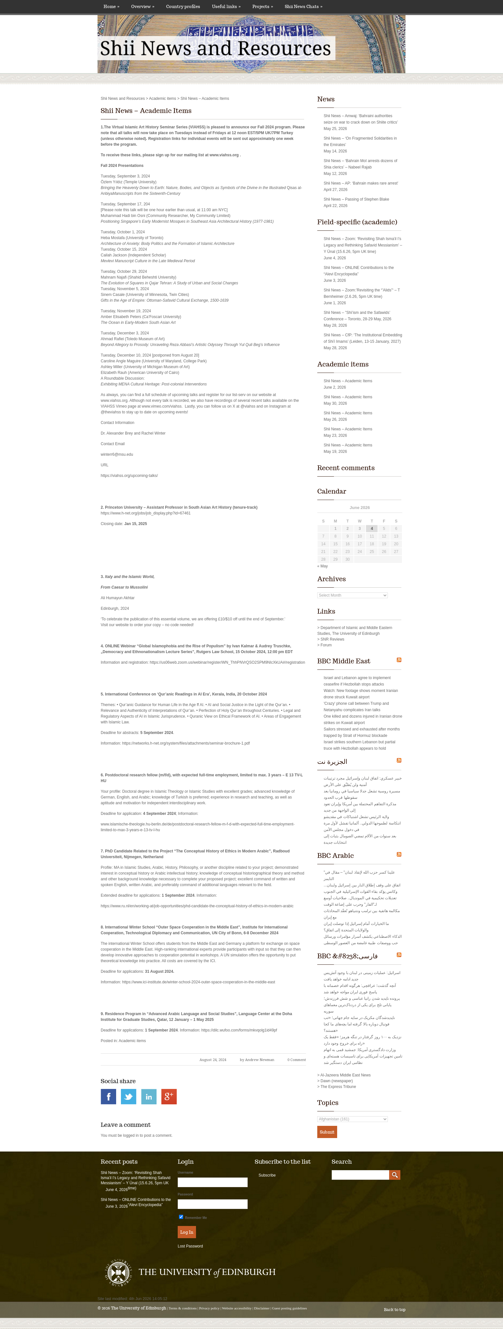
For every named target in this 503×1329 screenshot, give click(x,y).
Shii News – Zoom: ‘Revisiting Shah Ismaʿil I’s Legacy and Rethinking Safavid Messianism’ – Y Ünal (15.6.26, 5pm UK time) (363, 245)
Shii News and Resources (123, 98)
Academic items (162, 98)
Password (185, 1194)
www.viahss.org (224, 155)
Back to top (394, 1309)
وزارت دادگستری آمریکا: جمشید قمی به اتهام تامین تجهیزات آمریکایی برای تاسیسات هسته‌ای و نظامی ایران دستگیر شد (363, 1056)
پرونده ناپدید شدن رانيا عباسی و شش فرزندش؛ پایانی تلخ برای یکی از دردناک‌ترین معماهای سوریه (362, 1005)
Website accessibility (237, 1308)
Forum (326, 645)
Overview (142, 6)
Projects (262, 6)
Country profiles (183, 6)
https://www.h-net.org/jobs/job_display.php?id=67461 (146, 513)
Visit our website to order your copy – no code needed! (147, 625)
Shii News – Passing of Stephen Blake (356, 199)
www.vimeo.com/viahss (162, 406)
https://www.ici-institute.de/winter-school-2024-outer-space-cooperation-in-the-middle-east (198, 982)
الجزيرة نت (332, 761)
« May (322, 566)
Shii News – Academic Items (146, 111)
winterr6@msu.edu (117, 454)
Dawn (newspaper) (336, 1081)
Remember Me (193, 1217)
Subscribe (267, 1175)
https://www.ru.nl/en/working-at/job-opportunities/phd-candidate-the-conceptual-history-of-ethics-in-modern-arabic (197, 906)
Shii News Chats (303, 6)
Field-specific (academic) (357, 222)
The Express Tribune (338, 1086)
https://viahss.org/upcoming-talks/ (129, 475)
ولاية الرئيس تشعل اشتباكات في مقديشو (356, 817)
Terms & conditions (183, 1308)
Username (185, 1172)
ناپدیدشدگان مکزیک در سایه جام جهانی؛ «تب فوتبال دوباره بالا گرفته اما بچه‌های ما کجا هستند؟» (359, 1024)
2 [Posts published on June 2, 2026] (347, 528)
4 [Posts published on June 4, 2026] (372, 528)
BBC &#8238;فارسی (347, 956)
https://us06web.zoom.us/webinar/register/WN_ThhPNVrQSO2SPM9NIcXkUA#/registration (227, 662)
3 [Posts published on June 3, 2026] (360, 528)
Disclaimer (261, 1308)
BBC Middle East (344, 661)
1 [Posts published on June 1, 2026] (335, 528)
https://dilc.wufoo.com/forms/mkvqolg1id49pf (239, 1030)
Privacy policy (209, 1308)
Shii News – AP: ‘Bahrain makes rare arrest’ (361, 183)
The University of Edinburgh (138, 1308)
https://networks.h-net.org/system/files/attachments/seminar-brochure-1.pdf (186, 743)
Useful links (226, 6)
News (326, 99)
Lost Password (190, 1246)
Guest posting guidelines (289, 1308)
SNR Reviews (332, 639)
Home (111, 6)
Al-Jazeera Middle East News (345, 1075)
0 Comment (296, 1060)
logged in (131, 1135)
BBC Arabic (335, 855)
